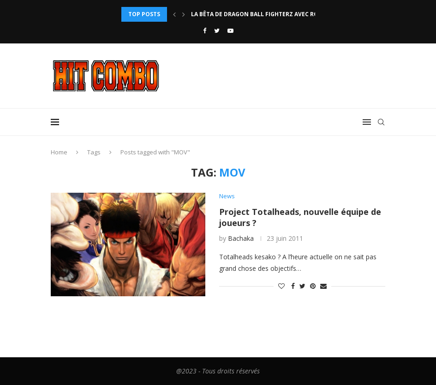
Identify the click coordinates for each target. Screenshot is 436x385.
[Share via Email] (323, 285)
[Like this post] (281, 285)
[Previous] (174, 14)
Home (59, 152)
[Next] (183, 14)
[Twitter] (217, 30)
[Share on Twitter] (302, 285)
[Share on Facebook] (293, 285)
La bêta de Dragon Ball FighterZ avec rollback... (268, 14)
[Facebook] (204, 30)
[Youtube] (230, 30)
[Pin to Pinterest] (313, 285)
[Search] (381, 122)
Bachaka (241, 238)
